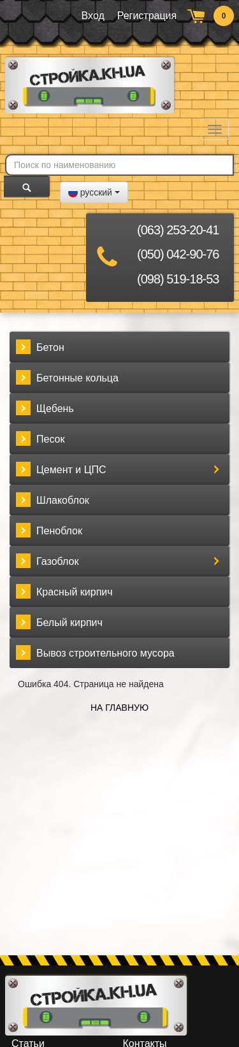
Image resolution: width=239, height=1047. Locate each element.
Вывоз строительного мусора (105, 653)
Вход (93, 15)
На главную (119, 707)
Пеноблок (59, 530)
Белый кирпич (69, 622)
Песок (50, 439)
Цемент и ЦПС (71, 469)
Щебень (55, 408)
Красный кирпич (74, 592)
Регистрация (147, 15)
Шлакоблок (62, 500)
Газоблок (57, 561)
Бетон (50, 347)
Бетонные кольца (77, 378)
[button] (94, 192)
